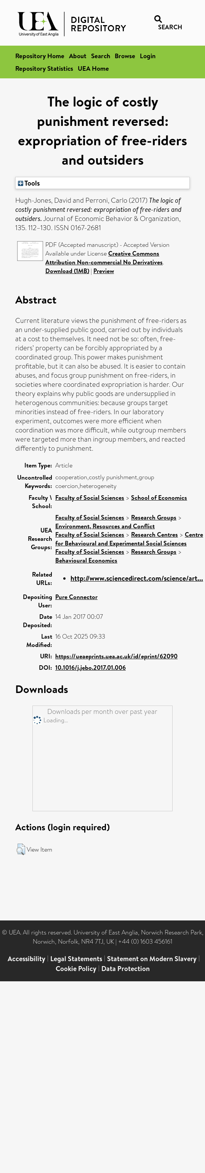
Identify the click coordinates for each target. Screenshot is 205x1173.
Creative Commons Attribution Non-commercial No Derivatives (104, 257)
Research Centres (154, 534)
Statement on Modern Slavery (152, 958)
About (77, 55)
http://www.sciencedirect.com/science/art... (136, 578)
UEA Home (93, 68)
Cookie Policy (76, 968)
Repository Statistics (44, 68)
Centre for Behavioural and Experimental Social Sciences (129, 538)
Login (147, 55)
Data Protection (125, 968)
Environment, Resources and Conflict (105, 526)
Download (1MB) (67, 271)
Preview (103, 271)
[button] (20, 849)
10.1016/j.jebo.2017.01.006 (90, 667)
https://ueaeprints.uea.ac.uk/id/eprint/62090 (116, 656)
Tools (29, 183)
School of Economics (159, 497)
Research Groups (153, 517)
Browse (125, 55)
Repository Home (39, 55)
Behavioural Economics (86, 560)
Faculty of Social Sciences (89, 497)
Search (100, 55)
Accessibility (26, 958)
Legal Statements (76, 958)
